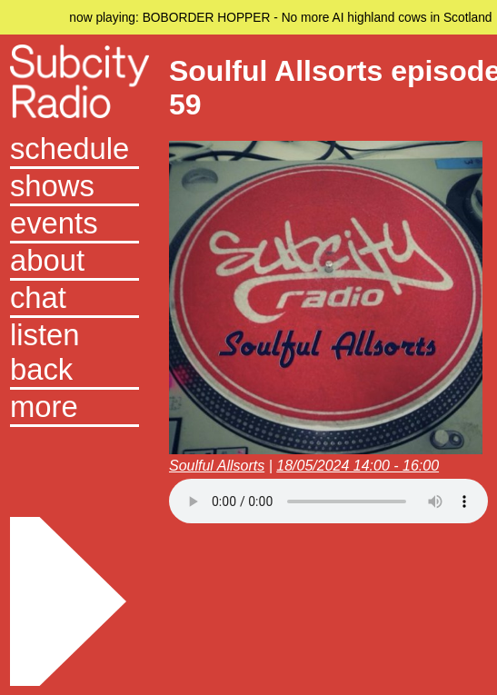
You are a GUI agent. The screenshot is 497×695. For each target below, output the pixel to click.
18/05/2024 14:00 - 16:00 (357, 465)
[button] (74, 408)
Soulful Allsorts (216, 465)
